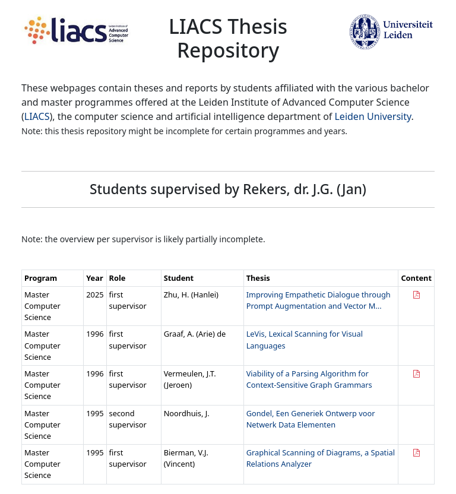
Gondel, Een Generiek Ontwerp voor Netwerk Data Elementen (310, 419)
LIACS (37, 116)
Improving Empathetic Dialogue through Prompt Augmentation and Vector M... (318, 300)
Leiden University (372, 116)
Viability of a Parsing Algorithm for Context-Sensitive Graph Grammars (309, 379)
